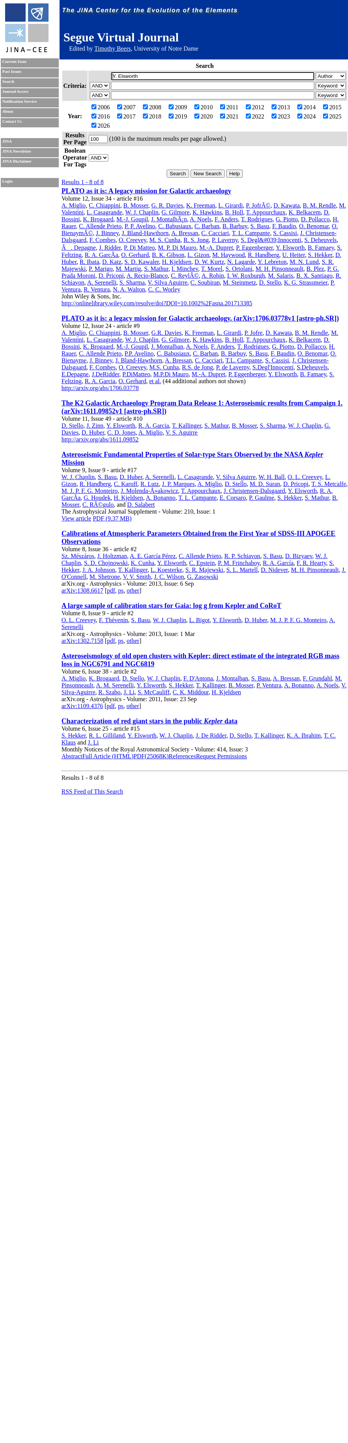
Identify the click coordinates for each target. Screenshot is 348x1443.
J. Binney (107, 233)
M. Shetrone (104, 576)
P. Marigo (101, 268)
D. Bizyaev (298, 556)
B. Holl (234, 212)
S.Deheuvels (312, 367)
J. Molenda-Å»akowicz (149, 491)
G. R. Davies (167, 205)
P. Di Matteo (139, 247)
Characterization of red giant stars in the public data (149, 721)
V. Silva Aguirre (167, 282)
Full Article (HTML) (107, 756)
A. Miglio (73, 205)
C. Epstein (202, 563)
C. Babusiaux (174, 226)
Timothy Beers (112, 48)
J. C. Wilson (169, 576)
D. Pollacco (315, 219)
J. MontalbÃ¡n (169, 219)
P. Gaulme (261, 497)
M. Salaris (280, 275)
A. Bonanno (161, 497)
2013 (281, 107)
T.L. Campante (243, 360)
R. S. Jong (196, 240)
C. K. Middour (190, 692)
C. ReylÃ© (185, 275)
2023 (281, 116)
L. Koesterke (166, 570)
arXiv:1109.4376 (82, 706)
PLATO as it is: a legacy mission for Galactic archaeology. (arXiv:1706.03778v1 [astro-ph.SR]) (200, 318)
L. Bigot (199, 620)
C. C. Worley (164, 289)
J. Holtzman (112, 556)
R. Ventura (97, 289)
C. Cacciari (215, 233)
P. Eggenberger (254, 247)
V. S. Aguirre (181, 432)
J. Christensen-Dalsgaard (254, 491)
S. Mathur (156, 268)
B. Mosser (135, 205)
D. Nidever (274, 570)
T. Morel (211, 268)
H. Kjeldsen (176, 262)
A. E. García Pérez (153, 556)
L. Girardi (230, 205)
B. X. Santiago (314, 275)
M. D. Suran (265, 484)
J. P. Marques (178, 484)
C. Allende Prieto (100, 226)
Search (8, 81)
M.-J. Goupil (132, 219)
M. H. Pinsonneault (279, 268)
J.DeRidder (105, 374)
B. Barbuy (234, 226)
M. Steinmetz (239, 282)
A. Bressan (184, 233)
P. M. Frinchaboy (239, 563)
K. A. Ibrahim (304, 735)
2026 (100, 125)
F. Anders (226, 219)
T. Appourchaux (266, 212)
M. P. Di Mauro (177, 247)
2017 (126, 116)
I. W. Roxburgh (246, 275)
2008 (152, 107)
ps (121, 590)
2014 (306, 107)
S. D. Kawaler (141, 262)
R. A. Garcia (100, 381)
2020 (203, 116)
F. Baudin (284, 226)
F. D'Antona (198, 678)
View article (76, 518)
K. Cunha (142, 563)
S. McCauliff (153, 692)
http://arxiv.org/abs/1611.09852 (100, 439)
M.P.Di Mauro (171, 374)
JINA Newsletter (16, 151)
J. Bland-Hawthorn (145, 233)
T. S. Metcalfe (329, 484)
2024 (306, 116)
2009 (178, 107)
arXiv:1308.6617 (82, 590)
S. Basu (259, 226)
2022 (255, 116)
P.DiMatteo (136, 374)
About (7, 111)
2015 (332, 107)
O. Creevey (132, 240)
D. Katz (111, 262)
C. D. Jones (121, 432)
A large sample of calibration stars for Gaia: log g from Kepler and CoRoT (171, 605)
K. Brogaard (98, 219)
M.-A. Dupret (216, 247)
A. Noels (201, 219)
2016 (100, 116)
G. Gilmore (175, 212)
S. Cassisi (285, 233)
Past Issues (11, 71)
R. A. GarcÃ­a (101, 255)
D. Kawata (286, 205)
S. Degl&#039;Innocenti (271, 240)
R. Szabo (109, 692)
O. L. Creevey (305, 477)
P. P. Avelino (139, 226)
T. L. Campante (251, 233)
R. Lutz (150, 484)
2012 (255, 107)
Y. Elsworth (290, 247)
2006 (100, 107)
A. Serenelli (101, 282)
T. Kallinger (186, 425)
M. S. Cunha (165, 240)
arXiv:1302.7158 (82, 640)
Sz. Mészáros (77, 556)
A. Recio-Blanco (147, 275)
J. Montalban (167, 346)
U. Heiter (293, 255)
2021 (229, 116)
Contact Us (12, 121)
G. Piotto (287, 219)
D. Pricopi (111, 275)
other (133, 590)
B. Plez (315, 268)
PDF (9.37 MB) (112, 518)
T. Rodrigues (256, 219)
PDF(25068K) (151, 756)
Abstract (71, 756)
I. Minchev (184, 268)
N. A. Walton (129, 289)
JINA (7, 141)
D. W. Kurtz (209, 262)
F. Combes (102, 240)
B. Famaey (321, 247)
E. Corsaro (233, 497)
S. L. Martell (242, 570)
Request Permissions (221, 756)
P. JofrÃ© (258, 205)
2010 (203, 107)
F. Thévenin (113, 620)
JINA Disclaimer (16, 161)
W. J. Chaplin (142, 212)
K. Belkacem (304, 212)
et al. (155, 381)
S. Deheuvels (320, 240)
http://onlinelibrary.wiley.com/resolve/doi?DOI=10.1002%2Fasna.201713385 (156, 303)
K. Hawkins (207, 212)
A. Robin (213, 275)
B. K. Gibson (168, 255)
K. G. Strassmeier (305, 282)
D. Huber (92, 432)
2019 (178, 116)
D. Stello (270, 282)
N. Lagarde (241, 262)
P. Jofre (253, 332)
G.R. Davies (166, 332)
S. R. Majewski (205, 570)
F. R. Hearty (311, 563)
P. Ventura (269, 685)
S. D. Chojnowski (106, 563)
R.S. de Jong (197, 367)
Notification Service (19, 101)
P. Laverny (224, 240)
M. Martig (128, 268)
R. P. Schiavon (242, 556)
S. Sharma (132, 282)
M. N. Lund (304, 262)
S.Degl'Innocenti (272, 367)
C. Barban (206, 226)
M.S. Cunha (164, 367)
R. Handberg (263, 255)
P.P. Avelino (139, 353)
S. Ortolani (238, 268)
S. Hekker (320, 255)
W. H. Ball (272, 477)
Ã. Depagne (78, 247)
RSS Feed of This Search (92, 791)
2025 (332, 116)
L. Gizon (198, 255)
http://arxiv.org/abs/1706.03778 (100, 388)
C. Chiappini (104, 205)
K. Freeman (200, 205)
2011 (229, 107)
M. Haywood (228, 255)
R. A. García (278, 563)
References (182, 756)
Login (7, 181)
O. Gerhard (135, 255)
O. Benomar (314, 226)
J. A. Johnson (98, 570)
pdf (111, 590)
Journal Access (15, 91)
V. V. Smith (137, 576)
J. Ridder (110, 247)
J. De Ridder (211, 735)
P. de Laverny (233, 367)
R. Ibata (89, 262)
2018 (152, 116)
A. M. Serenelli (115, 685)
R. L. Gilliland (106, 735)
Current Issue (14, 61)
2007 (126, 107)
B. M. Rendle (319, 205)
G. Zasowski (202, 576)
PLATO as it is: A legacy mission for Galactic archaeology (146, 191)
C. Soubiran (205, 282)
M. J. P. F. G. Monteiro (89, 491)
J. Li (129, 692)
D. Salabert (141, 504)
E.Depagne (75, 374)
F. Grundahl (317, 678)
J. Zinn (94, 425)
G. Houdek (97, 497)
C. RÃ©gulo (98, 504)
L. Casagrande (104, 212)
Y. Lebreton (272, 262)
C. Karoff (126, 484)
